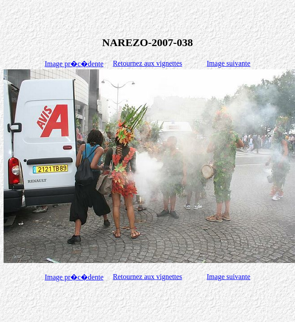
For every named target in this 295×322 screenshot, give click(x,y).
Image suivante (228, 63)
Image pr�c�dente (74, 64)
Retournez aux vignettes (147, 63)
